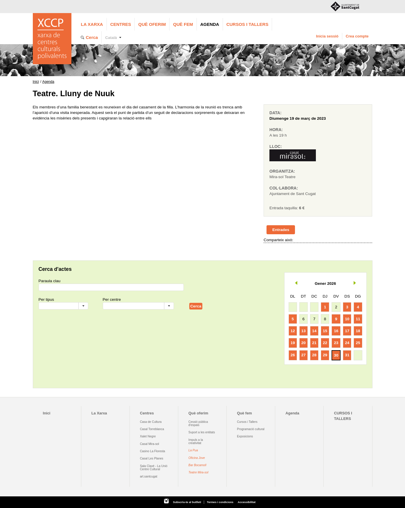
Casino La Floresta (152, 451)
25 (358, 343)
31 (347, 355)
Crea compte (357, 36)
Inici (36, 82)
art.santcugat (148, 476)
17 (347, 331)
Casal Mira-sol (149, 444)
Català (111, 37)
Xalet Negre (148, 436)
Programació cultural (250, 429)
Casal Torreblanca (152, 429)
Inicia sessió (327, 36)
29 (325, 355)
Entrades (280, 230)
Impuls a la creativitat (195, 441)
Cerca (92, 37)
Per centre (112, 299)
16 (336, 331)
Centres (120, 24)
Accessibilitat (246, 502)
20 (303, 343)
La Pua (193, 450)
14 (314, 331)
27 (303, 355)
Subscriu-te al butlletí (187, 502)
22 (325, 343)
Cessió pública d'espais (198, 423)
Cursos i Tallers (247, 421)
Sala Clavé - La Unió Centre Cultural (154, 467)
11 (358, 319)
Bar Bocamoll (197, 465)
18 (358, 331)
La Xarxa (92, 24)
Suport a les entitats (201, 432)
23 (336, 343)
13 (303, 331)
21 (314, 343)
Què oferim (152, 24)
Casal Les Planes (151, 458)
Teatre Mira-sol (198, 472)
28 (314, 355)
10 (347, 319)
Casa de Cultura (151, 421)
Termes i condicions (220, 502)
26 (293, 355)
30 (336, 355)
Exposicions (245, 436)
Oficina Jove (196, 457)
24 (347, 343)
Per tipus (46, 299)
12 (293, 331)
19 (293, 343)
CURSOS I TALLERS (247, 24)
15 (325, 331)
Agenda (209, 24)
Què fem (183, 24)
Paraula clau (50, 281)
